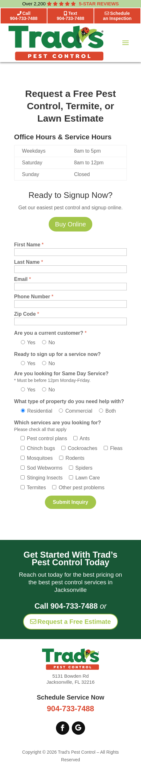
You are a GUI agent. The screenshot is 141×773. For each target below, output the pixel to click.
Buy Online (70, 224)
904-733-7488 (70, 708)
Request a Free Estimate (70, 621)
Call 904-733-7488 (66, 606)
